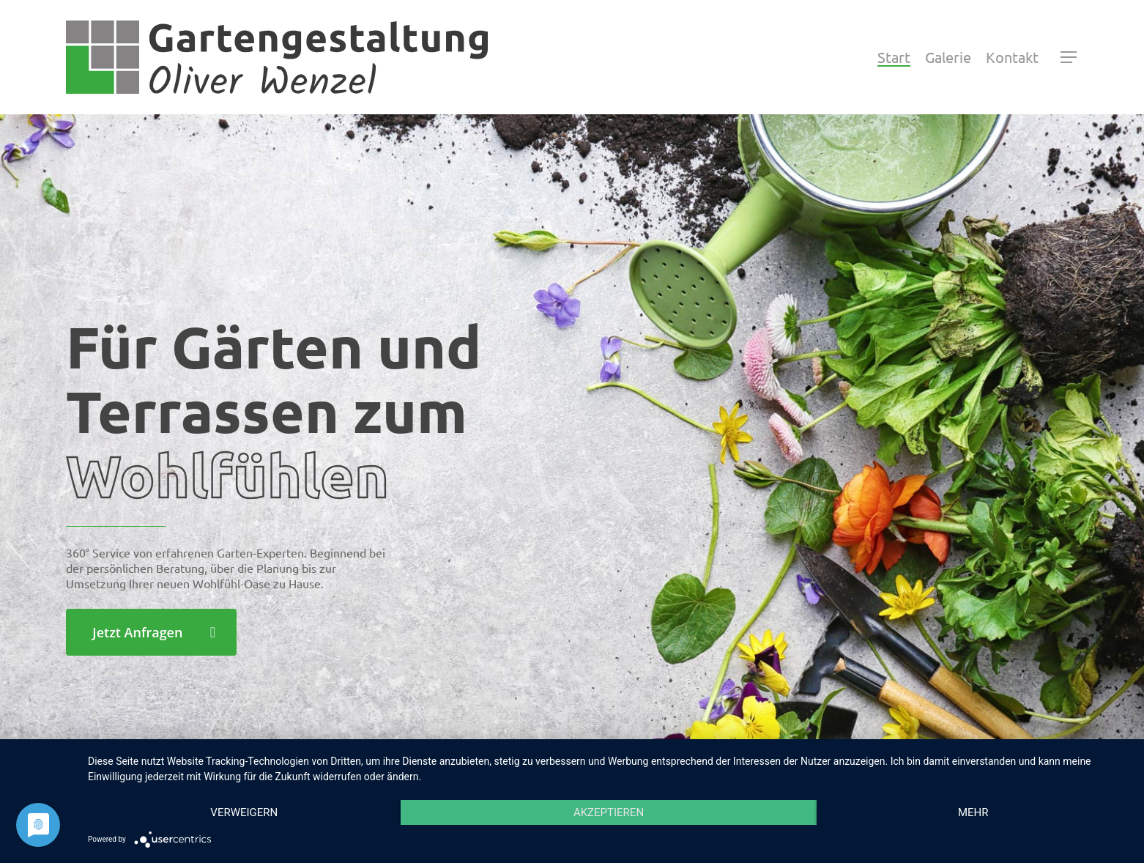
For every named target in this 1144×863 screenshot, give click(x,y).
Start (893, 57)
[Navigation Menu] (1069, 57)
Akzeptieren (608, 812)
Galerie (948, 57)
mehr (973, 812)
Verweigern (244, 812)
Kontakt (1012, 57)
